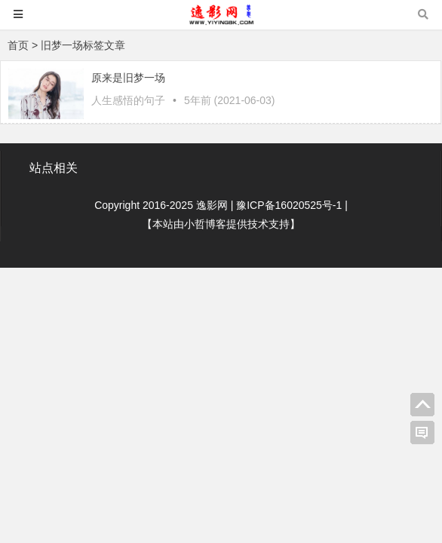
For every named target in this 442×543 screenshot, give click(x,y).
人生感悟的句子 (128, 100)
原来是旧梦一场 (128, 78)
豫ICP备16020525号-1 (289, 205)
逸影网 (212, 205)
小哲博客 (205, 224)
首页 (18, 45)
